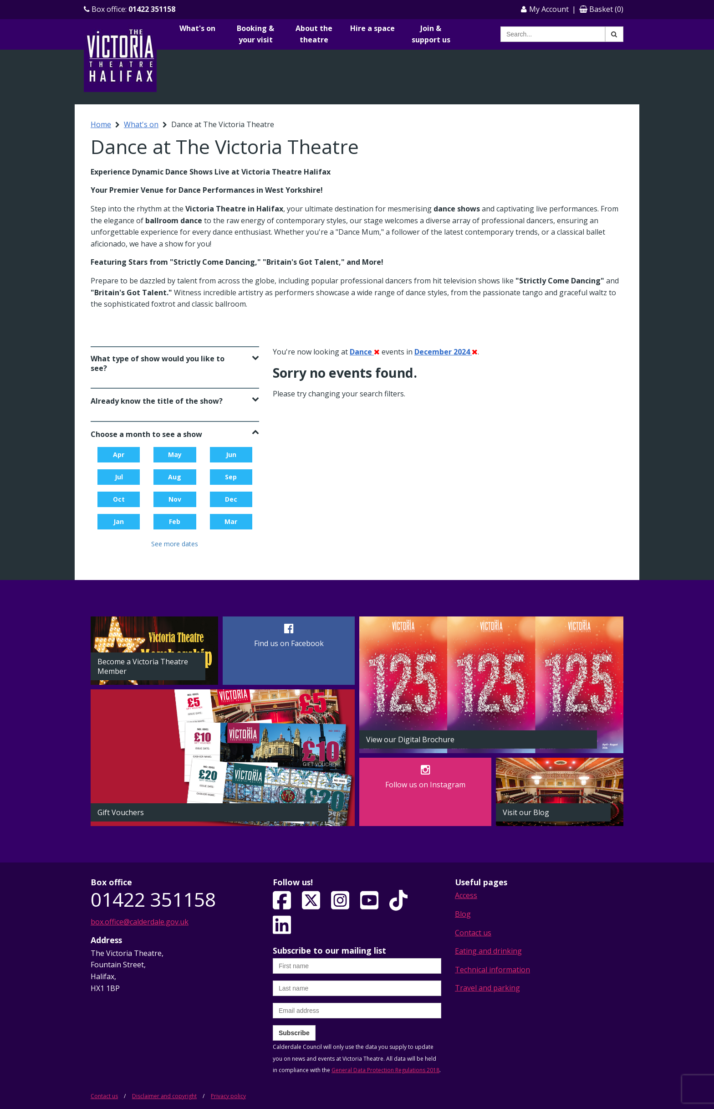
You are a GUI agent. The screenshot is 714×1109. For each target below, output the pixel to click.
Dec (231, 499)
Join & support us (431, 34)
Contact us (473, 933)
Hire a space (372, 28)
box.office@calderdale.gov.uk (140, 922)
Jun (231, 454)
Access (466, 895)
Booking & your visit (255, 34)
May (175, 454)
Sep (231, 476)
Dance (365, 352)
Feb (174, 521)
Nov (174, 499)
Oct (119, 499)
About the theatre (314, 34)
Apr (118, 454)
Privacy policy (228, 1096)
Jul (119, 476)
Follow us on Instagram (425, 785)
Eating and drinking (488, 951)
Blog (463, 914)
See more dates (174, 543)
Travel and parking (487, 988)
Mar (230, 521)
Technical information (492, 970)
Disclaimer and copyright (164, 1096)
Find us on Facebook (289, 643)
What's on (197, 28)
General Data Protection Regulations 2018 (385, 1070)
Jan (118, 521)
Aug (174, 476)
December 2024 (446, 352)
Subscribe (294, 1033)
